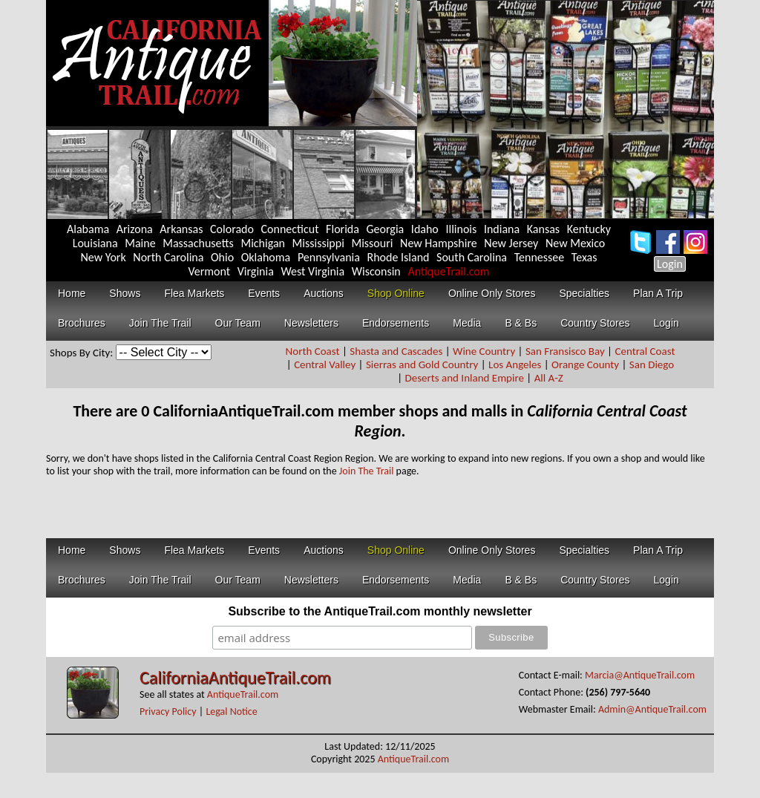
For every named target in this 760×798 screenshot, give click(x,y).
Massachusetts (198, 243)
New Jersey (511, 243)
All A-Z (548, 378)
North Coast (313, 351)
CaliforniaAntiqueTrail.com (235, 677)
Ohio (222, 257)
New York (103, 257)
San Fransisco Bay (565, 351)
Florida (342, 229)
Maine (140, 243)
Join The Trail (366, 471)
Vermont (209, 271)
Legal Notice (231, 711)
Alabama (88, 229)
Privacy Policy (168, 711)
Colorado (232, 229)
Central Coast (645, 351)
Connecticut (290, 229)
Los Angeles (514, 364)
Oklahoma (266, 257)
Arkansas (181, 229)
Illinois (460, 229)
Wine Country (484, 351)
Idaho (425, 229)
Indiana (502, 229)
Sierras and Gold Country (422, 364)
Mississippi (318, 243)
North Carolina (168, 257)
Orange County (585, 364)
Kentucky (589, 229)
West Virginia (312, 271)
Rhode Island (398, 257)
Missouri (372, 243)
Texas (584, 257)
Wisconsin (376, 271)
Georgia (385, 229)
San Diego (651, 364)
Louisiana (95, 243)
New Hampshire (438, 243)
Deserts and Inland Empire (464, 378)
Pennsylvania (329, 257)
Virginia (256, 271)
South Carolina (471, 257)
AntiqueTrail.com (448, 271)
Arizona (135, 229)
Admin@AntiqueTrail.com (652, 709)
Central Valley (325, 364)
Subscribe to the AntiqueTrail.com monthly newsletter (379, 611)
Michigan (262, 243)
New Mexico (575, 243)
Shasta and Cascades (396, 351)
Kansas (543, 229)
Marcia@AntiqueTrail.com (640, 675)
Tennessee (539, 257)
